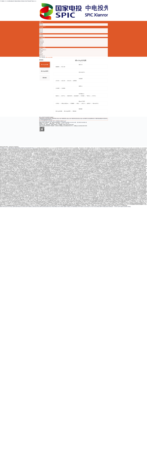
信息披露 (41, 27)
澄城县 (104, 206)
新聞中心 (41, 33)
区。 (113, 206)
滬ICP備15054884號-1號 (82, 122)
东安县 (38, 206)
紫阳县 (30, 206)
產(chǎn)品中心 (42, 26)
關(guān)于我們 (42, 47)
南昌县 (18, 206)
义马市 (71, 206)
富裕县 (129, 206)
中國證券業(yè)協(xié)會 (56, 118)
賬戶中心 (41, 39)
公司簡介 (41, 48)
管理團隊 (41, 51)
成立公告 (41, 30)
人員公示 (41, 53)
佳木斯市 (125, 206)
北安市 (119, 206)
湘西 (47, 206)
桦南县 (56, 206)
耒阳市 (62, 206)
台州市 (78, 206)
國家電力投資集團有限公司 (90, 118)
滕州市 (101, 206)
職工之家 (41, 25)
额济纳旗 (75, 206)
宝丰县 (95, 206)
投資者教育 (41, 42)
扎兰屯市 (91, 206)
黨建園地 (41, 23)
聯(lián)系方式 (42, 56)
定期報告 (41, 32)
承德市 (81, 206)
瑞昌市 (122, 206)
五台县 (84, 206)
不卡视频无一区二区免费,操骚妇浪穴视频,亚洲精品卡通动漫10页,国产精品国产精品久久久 (18, 1)
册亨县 (41, 206)
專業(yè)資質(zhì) (42, 49)
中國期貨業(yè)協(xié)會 (66, 118)
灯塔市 (115, 206)
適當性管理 (41, 41)
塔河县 (10, 206)
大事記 (40, 52)
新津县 (24, 206)
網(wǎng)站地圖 (49, 57)
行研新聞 (41, 36)
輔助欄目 (43, 57)
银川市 (7, 206)
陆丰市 (27, 206)
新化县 (87, 206)
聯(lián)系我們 (42, 117)
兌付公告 (41, 31)
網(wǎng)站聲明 (44, 71)
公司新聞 (41, 34)
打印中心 (41, 46)
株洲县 (110, 206)
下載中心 (41, 44)
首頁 (40, 21)
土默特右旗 (14, 206)
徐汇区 (59, 206)
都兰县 (49, 206)
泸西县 (52, 206)
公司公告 (41, 28)
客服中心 (41, 38)
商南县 (98, 206)
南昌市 (107, 206)
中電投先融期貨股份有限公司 (46, 119)
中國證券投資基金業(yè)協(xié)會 (77, 118)
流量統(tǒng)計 (63, 121)
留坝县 (44, 206)
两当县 (4, 206)
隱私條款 (45, 77)
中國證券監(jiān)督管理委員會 (45, 118)
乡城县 (68, 206)
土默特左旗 (34, 206)
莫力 (21, 206)
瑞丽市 (65, 206)
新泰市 (1, 206)
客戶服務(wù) (42, 37)
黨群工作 (41, 22)
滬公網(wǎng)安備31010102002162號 (69, 122)
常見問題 (41, 43)
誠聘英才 (41, 54)
